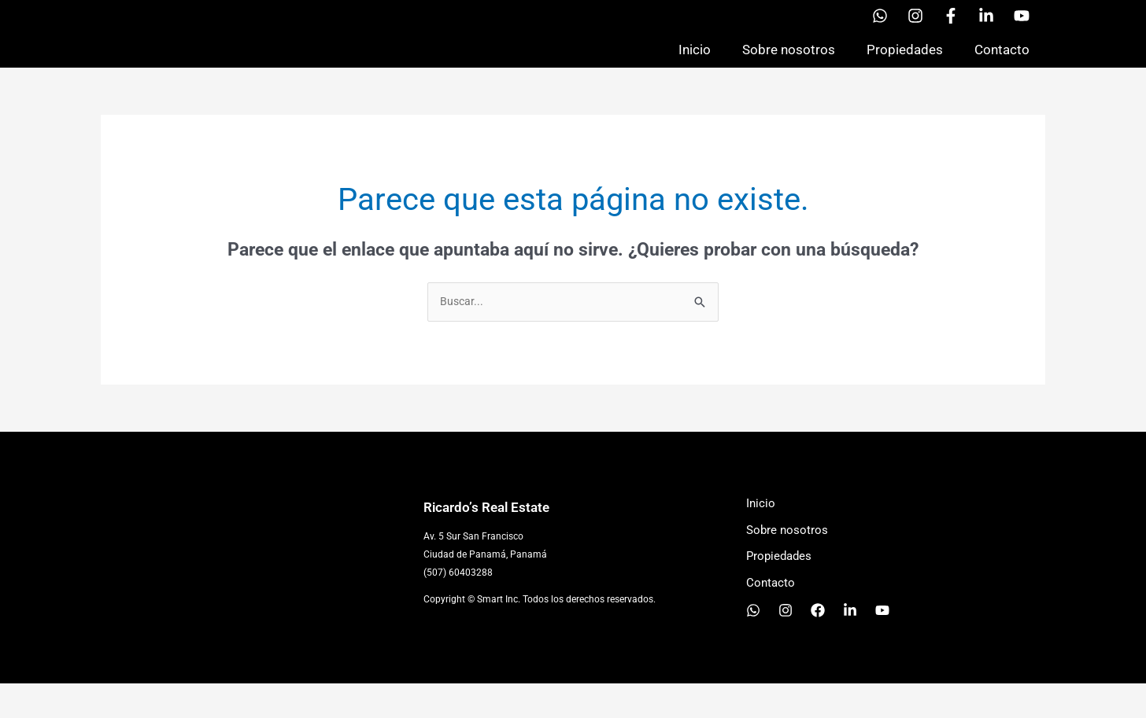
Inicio (694, 66)
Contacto (1002, 66)
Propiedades (905, 66)
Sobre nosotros (788, 66)
